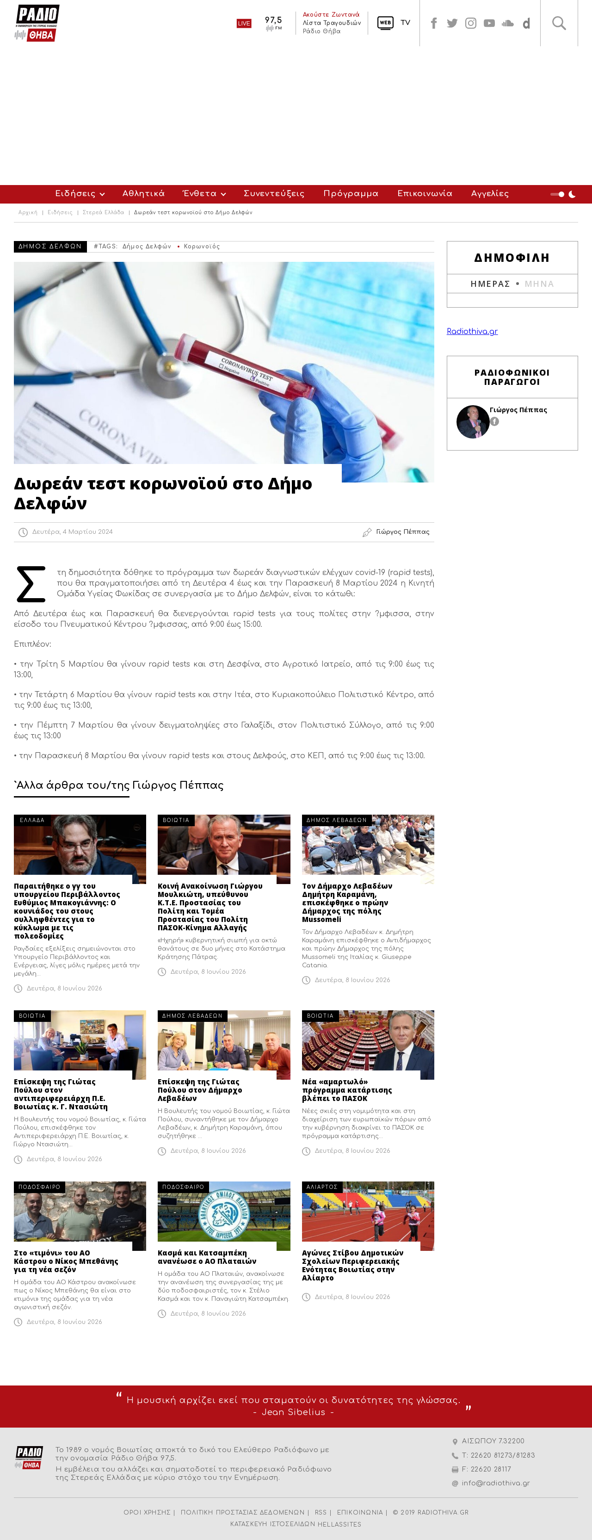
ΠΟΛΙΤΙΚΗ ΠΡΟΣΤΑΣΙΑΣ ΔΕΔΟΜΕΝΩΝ (243, 1512)
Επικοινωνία (425, 193)
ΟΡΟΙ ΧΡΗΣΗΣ (147, 1512)
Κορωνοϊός (202, 246)
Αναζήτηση (559, 23)
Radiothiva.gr (472, 332)
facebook (434, 23)
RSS (321, 1512)
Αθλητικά (144, 193)
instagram (471, 23)
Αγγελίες (490, 193)
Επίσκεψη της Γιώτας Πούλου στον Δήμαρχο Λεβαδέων (200, 1090)
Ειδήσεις (75, 193)
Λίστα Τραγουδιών (331, 23)
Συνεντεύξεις (274, 193)
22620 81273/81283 (503, 1455)
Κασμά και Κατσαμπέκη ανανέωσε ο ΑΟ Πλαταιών (207, 1257)
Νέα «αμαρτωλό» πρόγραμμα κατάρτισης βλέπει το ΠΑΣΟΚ (347, 1090)
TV (405, 23)
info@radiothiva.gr (496, 1483)
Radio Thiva (37, 23)
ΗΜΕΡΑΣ (490, 283)
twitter (452, 23)
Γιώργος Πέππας (518, 409)
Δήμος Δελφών (147, 246)
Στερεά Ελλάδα (103, 212)
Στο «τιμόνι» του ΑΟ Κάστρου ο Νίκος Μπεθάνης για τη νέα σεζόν (66, 1261)
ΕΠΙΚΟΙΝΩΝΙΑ (360, 1512)
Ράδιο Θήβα (321, 31)
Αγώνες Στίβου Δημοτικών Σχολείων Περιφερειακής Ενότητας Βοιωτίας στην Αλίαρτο (352, 1265)
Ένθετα (200, 193)
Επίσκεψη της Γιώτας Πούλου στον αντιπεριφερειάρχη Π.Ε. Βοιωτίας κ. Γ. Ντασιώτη (61, 1094)
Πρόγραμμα (351, 193)
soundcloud (508, 23)
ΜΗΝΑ (539, 283)
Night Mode (564, 194)
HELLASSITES (340, 1524)
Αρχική (28, 212)
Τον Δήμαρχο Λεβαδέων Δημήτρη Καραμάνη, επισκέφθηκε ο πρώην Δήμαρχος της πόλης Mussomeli (347, 902)
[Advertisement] (296, 115)
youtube (489, 23)
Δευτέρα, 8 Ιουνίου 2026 (64, 988)
